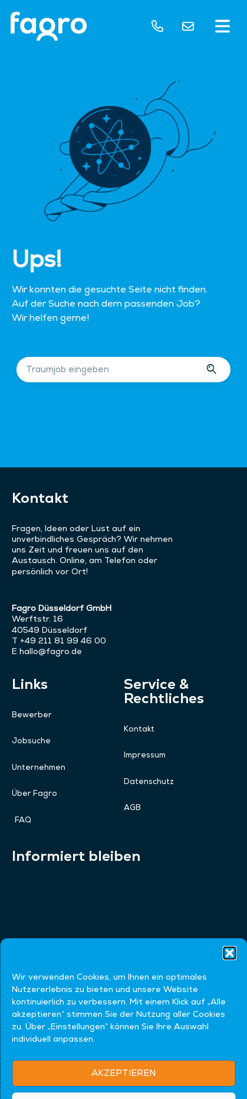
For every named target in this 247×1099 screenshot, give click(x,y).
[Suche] (213, 369)
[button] (223, 27)
